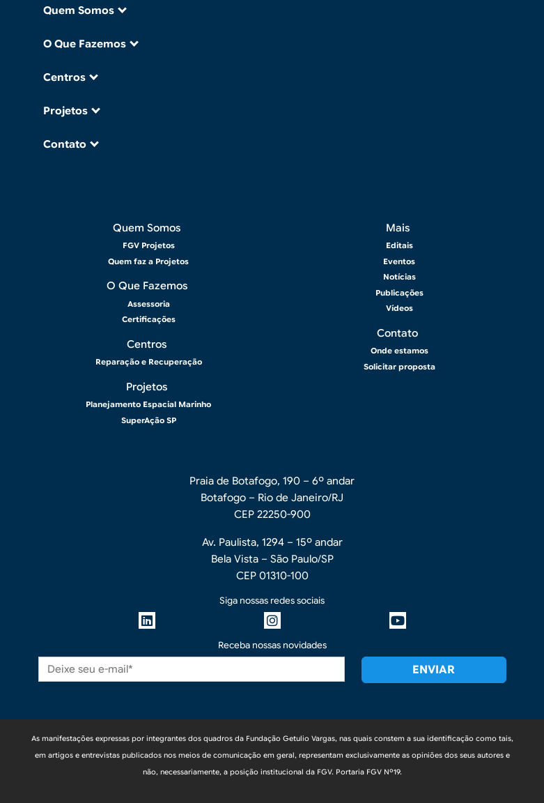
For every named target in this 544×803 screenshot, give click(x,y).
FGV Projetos (149, 245)
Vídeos (399, 308)
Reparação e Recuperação (148, 362)
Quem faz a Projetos (148, 261)
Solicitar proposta (399, 367)
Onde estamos (399, 350)
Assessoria (148, 304)
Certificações (149, 319)
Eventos (399, 261)
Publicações (399, 293)
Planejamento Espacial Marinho (148, 404)
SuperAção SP (148, 420)
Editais (399, 245)
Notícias (399, 277)
